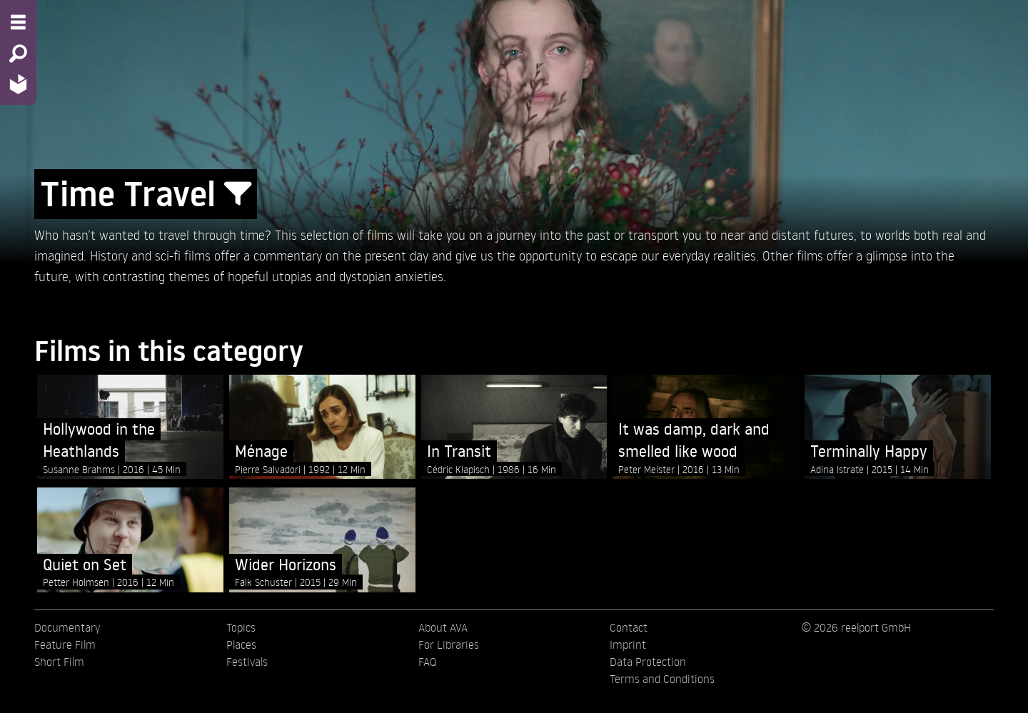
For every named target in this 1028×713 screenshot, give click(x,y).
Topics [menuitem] (241, 627)
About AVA (443, 627)
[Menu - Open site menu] (18, 22)
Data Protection (648, 661)
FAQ (427, 661)
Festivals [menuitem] (247, 661)
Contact (628, 627)
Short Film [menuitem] (59, 661)
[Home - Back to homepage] (18, 83)
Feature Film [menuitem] (65, 644)
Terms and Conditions (662, 679)
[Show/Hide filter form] (237, 194)
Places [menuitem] (241, 644)
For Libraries (448, 644)
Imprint (628, 644)
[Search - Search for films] (18, 53)
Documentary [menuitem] (67, 627)
